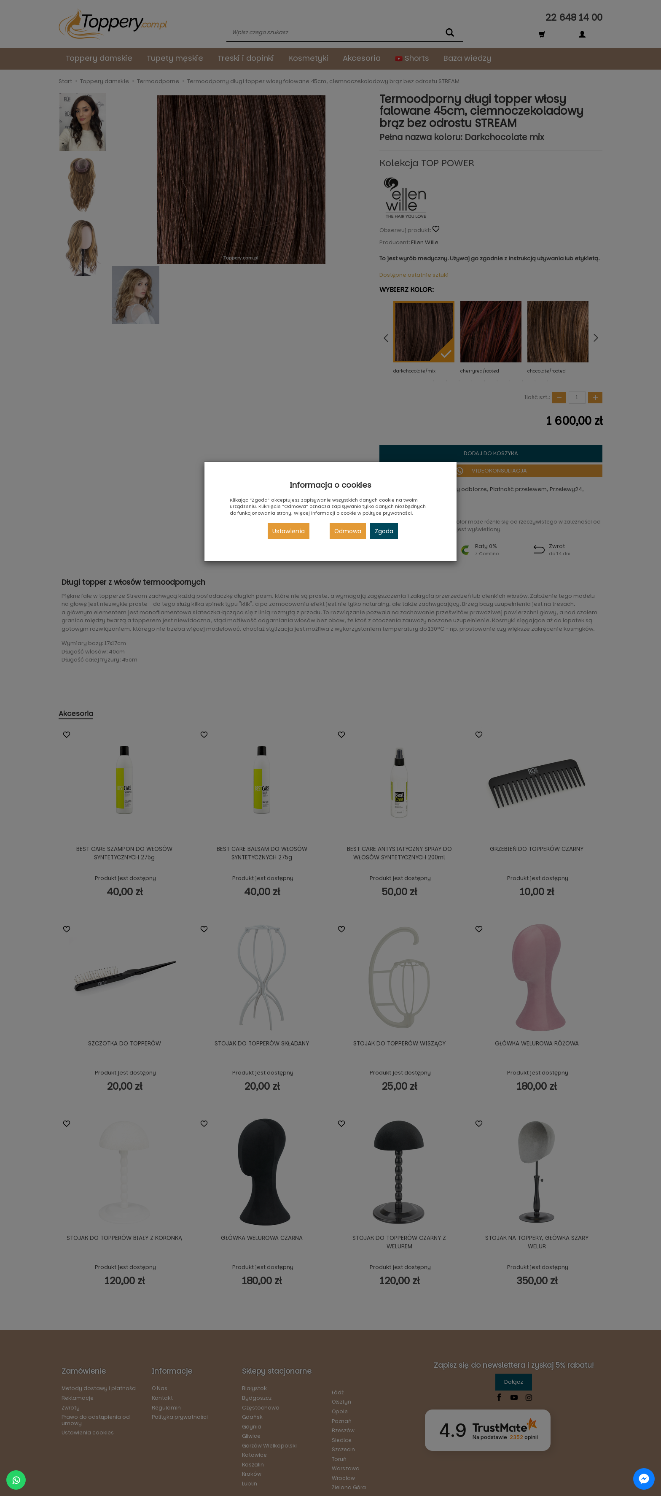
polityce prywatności (387, 513)
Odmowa (347, 531)
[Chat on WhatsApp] (16, 1480)
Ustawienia (288, 531)
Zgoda (384, 531)
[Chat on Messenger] (644, 1479)
